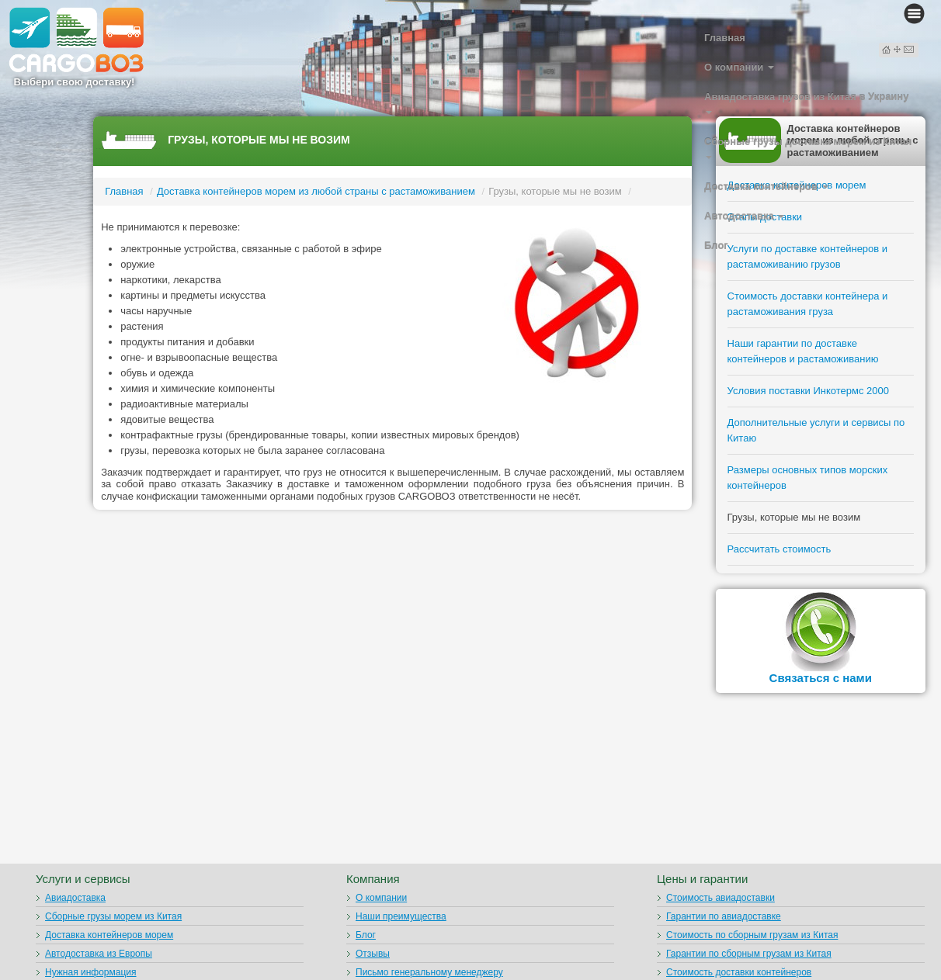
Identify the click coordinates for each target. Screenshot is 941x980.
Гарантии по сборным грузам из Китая (749, 953)
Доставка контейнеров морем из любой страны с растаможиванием (316, 191)
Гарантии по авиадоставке (723, 916)
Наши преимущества (401, 916)
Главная (724, 37)
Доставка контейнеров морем (109, 935)
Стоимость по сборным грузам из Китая (752, 935)
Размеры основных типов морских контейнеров (807, 477)
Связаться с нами (820, 677)
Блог (716, 245)
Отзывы (373, 953)
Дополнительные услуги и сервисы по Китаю (816, 430)
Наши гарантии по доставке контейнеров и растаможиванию (803, 351)
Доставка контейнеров (766, 186)
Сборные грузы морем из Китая (113, 916)
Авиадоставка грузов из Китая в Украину (806, 102)
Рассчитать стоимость (779, 549)
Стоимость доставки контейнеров (738, 972)
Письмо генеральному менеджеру (429, 972)
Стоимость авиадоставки (720, 897)
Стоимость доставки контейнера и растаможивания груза (807, 303)
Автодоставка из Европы (98, 953)
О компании (739, 67)
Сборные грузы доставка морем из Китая (807, 147)
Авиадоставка (75, 897)
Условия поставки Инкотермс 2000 (808, 391)
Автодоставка (744, 216)
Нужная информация (91, 972)
